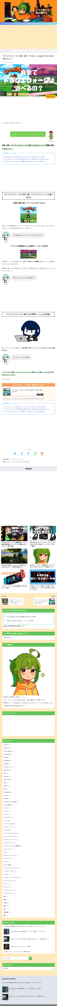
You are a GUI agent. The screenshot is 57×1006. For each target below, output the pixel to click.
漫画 (6, 880)
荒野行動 (7, 887)
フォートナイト (9, 820)
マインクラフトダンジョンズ (13, 840)
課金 (29, 425)
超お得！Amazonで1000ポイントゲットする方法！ (21, 587)
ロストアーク (9, 860)
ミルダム (7, 847)
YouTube (7, 768)
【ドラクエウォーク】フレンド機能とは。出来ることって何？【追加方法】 (26, 156)
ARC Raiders (9, 721)
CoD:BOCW (8, 728)
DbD (6, 741)
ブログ (7, 824)
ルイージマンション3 (11, 853)
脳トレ (7, 883)
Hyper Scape (8, 748)
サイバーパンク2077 (11, 794)
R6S (6, 758)
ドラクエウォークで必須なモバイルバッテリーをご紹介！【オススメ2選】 (26, 152)
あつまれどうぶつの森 (11, 771)
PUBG (7, 754)
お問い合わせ (7, 604)
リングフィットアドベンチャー (14, 850)
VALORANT (8, 761)
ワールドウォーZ (10, 867)
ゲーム (12, 422)
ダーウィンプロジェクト (12, 807)
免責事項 (40, 988)
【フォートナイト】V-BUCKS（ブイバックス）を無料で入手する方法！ (22, 23)
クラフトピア (9, 787)
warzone (7, 764)
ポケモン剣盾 (9, 837)
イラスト (7, 781)
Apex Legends (9, 718)
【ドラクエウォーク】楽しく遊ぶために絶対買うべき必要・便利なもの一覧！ (25, 362)
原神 (6, 870)
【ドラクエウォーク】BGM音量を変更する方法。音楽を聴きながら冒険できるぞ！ (28, 154)
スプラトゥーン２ (10, 797)
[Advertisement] (28, 37)
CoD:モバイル (9, 734)
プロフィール (9, 830)
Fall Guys (8, 744)
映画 (6, 873)
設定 (25, 425)
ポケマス (7, 834)
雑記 (6, 890)
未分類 (7, 877)
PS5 (6, 751)
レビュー (7, 857)
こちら (39, 669)
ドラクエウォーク (20, 422)
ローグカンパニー (10, 863)
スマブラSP (8, 801)
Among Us (8, 715)
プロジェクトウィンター (12, 827)
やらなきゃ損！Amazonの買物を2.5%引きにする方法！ (23, 583)
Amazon (7, 711)
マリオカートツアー (10, 844)
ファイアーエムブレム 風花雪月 (14, 817)
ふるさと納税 (9, 774)
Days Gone (8, 738)
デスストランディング (11, 811)
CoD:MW (7, 731)
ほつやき (22, 663)
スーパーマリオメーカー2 (12, 804)
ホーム (16, 988)
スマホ (15, 425)
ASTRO (7, 725)
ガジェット (8, 784)
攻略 (20, 425)
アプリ (10, 425)
